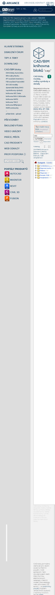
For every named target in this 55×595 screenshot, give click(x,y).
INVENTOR (12, 179)
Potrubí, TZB (38, 156)
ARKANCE (29, 3)
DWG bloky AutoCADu (14, 73)
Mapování (44, 154)
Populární (37, 119)
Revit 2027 (24, 22)
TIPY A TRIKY (11, 58)
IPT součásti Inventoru (14, 79)
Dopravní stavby (40, 151)
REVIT (10, 186)
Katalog (36, 146)
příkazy (15, 26)
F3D (47, 109)
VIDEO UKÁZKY (12, 131)
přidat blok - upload (13, 114)
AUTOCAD (12, 173)
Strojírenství (38, 158)
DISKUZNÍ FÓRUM (13, 52)
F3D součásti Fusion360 (15, 82)
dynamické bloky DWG (14, 88)
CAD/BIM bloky (12, 69)
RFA (40, 109)
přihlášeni (38, 132)
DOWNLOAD (11, 63)
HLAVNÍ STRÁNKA (13, 46)
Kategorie (41, 163)
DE (52, 5)
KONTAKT (40, 3)
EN (48, 5)
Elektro (36, 154)
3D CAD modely (12, 85)
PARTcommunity (12, 108)
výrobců (44, 121)
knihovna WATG (12, 99)
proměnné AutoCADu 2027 (31, 26)
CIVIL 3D (12, 192)
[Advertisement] (29, 542)
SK (51, 3)
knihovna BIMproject (14, 105)
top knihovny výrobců (14, 90)
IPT (44, 109)
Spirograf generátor (11, 24)
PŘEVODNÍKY (11, 119)
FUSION (11, 198)
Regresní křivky (28, 24)
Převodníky (44, 24)
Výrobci (49, 163)
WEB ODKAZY (12, 148)
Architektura (40, 149)
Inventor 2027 (9, 22)
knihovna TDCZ (12, 102)
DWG (35, 109)
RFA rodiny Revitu (12, 76)
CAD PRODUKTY (13, 142)
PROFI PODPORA (13, 154)
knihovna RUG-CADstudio (16, 96)
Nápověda (45, 142)
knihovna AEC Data (13, 93)
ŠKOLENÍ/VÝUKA (13, 125)
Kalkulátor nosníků (40, 22)
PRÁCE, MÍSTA (12, 137)
